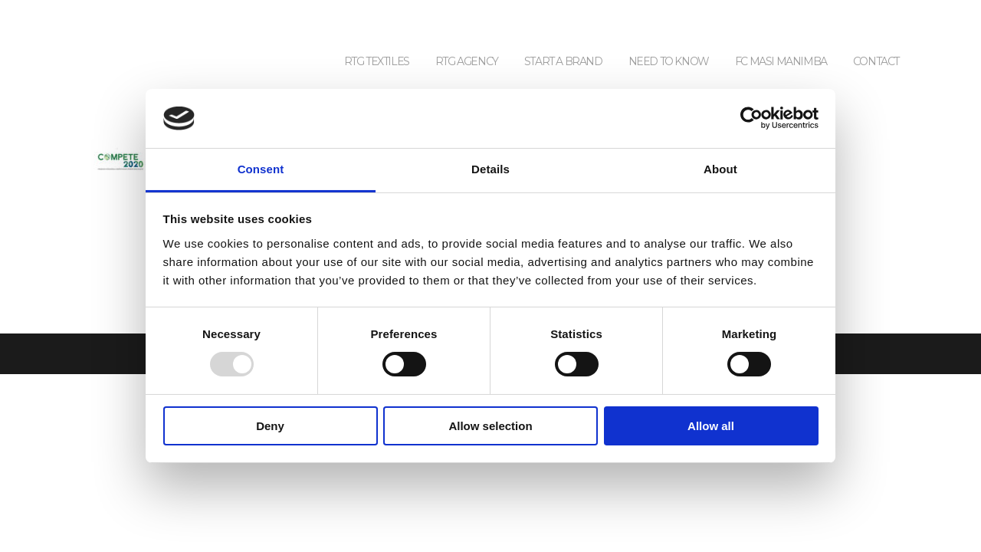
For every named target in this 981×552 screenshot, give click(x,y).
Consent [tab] (261, 169)
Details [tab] (490, 169)
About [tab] (720, 169)
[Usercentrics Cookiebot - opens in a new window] (751, 118)
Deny (270, 425)
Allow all (710, 425)
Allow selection (490, 425)
